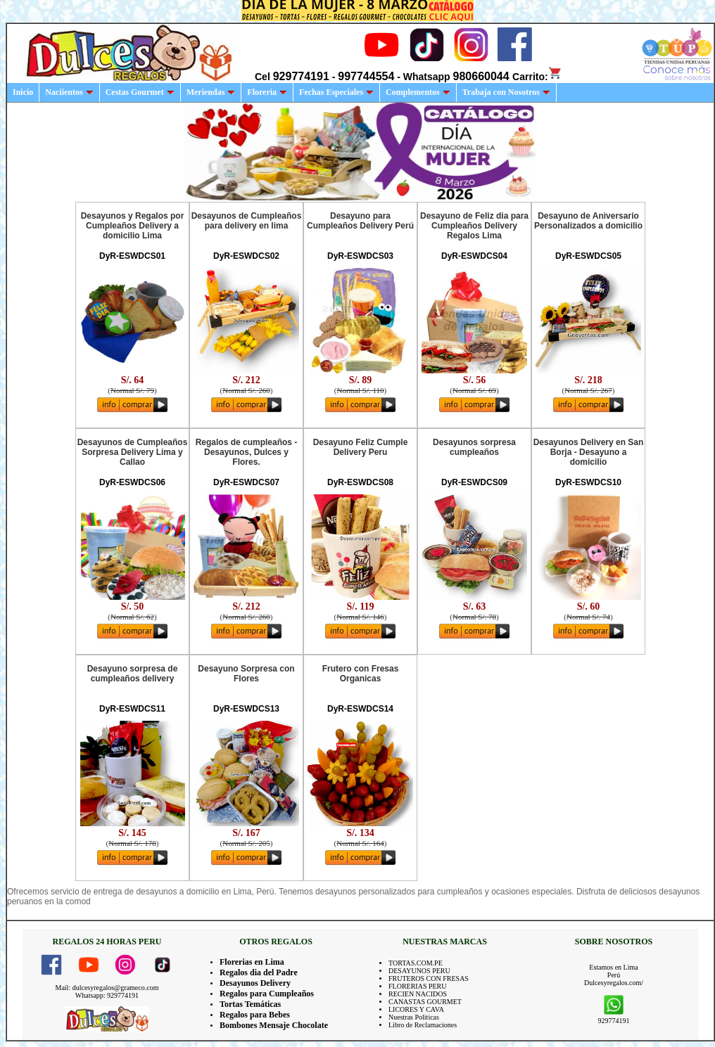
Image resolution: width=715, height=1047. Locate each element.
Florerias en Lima (252, 962)
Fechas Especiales (336, 92)
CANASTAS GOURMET (425, 1002)
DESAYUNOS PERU (419, 971)
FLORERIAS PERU (417, 986)
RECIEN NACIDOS (417, 994)
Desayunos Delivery (255, 983)
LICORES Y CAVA (416, 1009)
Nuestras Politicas (413, 1017)
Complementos (418, 92)
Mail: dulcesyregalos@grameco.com (107, 987)
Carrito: (537, 76)
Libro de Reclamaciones (422, 1025)
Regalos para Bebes (255, 1015)
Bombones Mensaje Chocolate (274, 1025)
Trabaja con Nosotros (506, 92)
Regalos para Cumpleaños (267, 993)
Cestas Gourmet (140, 92)
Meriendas (211, 92)
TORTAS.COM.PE (415, 963)
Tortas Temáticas (250, 1004)
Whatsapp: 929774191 (107, 995)
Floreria (267, 92)
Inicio (23, 92)
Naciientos (69, 92)
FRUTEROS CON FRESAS (428, 978)
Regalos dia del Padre (259, 972)
